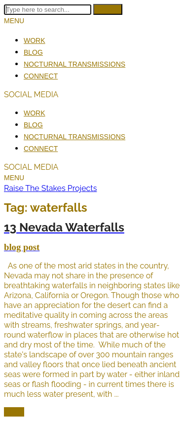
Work (34, 40)
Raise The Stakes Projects (50, 188)
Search (107, 9)
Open (14, 412)
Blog (33, 52)
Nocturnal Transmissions (74, 64)
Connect (41, 76)
